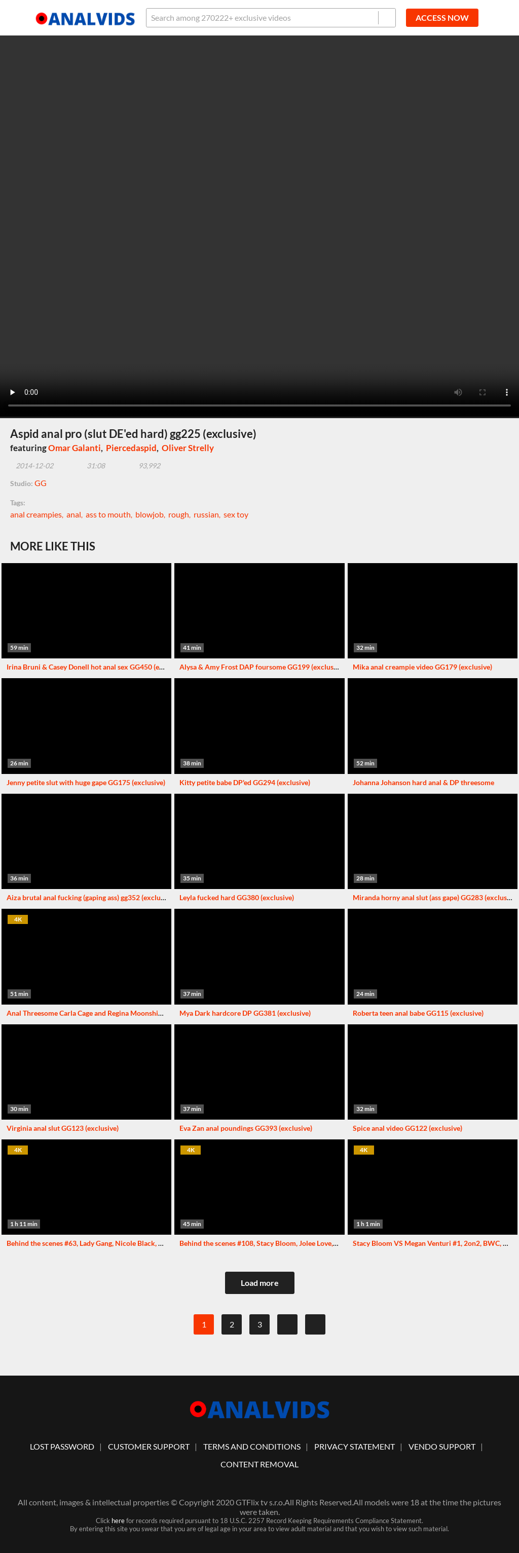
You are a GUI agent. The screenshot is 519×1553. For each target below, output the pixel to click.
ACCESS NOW (442, 17)
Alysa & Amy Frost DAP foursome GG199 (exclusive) (262, 666)
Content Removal (259, 1464)
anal (73, 514)
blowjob (149, 514)
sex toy (236, 514)
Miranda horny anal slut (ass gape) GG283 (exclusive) (435, 897)
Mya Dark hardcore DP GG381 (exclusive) (245, 1013)
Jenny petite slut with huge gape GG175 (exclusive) (86, 782)
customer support (149, 1446)
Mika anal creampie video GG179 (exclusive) (422, 666)
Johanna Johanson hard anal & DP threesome (423, 782)
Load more (260, 1282)
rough (178, 514)
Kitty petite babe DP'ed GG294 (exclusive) (244, 782)
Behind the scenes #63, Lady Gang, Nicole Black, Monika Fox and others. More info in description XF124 (170, 1243)
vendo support (442, 1446)
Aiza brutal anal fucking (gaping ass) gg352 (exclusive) (91, 897)
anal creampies (36, 514)
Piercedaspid (131, 447)
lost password (62, 1446)
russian (206, 514)
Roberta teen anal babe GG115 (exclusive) (418, 1013)
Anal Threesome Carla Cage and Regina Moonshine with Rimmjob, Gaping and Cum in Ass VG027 (159, 1013)
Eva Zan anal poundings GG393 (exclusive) (245, 1128)
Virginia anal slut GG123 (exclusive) (63, 1128)
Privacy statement (354, 1446)
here (118, 1521)
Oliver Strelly (188, 447)
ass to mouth (108, 514)
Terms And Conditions (252, 1446)
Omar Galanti (74, 447)
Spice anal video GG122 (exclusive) (407, 1128)
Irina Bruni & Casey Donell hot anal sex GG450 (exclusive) (97, 666)
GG (40, 483)
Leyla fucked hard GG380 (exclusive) (236, 897)
